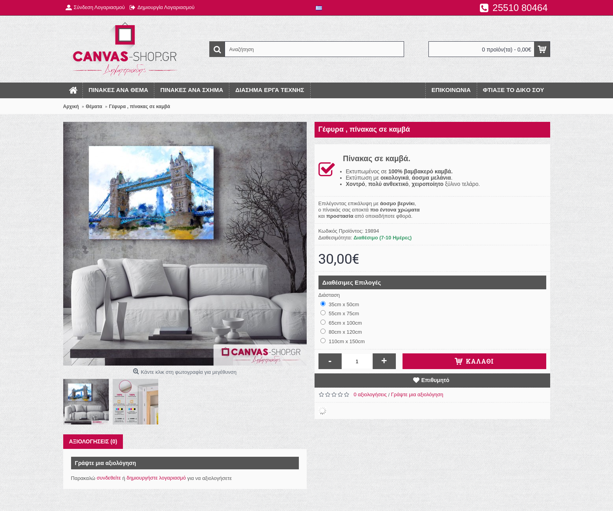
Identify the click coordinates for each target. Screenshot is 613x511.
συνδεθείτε (109, 478)
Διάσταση (329, 295)
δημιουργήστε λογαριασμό (156, 478)
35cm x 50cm (339, 304)
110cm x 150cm (342, 341)
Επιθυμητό (435, 380)
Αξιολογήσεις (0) (93, 441)
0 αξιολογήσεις (370, 394)
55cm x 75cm (339, 313)
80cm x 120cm (341, 332)
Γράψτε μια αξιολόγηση (417, 394)
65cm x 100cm (341, 323)
